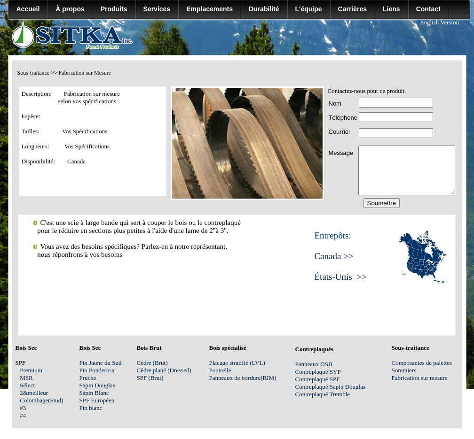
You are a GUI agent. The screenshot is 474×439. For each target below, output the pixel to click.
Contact (428, 9)
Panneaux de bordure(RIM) (242, 377)
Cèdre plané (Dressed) (164, 370)
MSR (31, 377)
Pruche (87, 377)
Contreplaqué (312, 379)
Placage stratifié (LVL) (237, 362)
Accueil (28, 9)
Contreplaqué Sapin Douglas (330, 386)
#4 (29, 415)
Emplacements (209, 9)
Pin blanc (91, 407)
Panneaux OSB (313, 364)
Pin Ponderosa (97, 370)
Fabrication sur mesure (420, 377)
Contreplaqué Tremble (322, 394)
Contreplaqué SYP (318, 371)
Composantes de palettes (422, 362)
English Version (439, 22)
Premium (31, 370)
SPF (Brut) (155, 377)
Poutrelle (220, 370)
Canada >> (334, 256)
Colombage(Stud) (41, 400)
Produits (114, 9)
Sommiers (404, 370)
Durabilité (264, 9)
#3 (29, 407)
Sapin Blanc (94, 392)
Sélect (30, 385)
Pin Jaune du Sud (100, 362)
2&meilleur (34, 392)
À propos (69, 9)
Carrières (352, 9)
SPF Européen (97, 400)
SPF (335, 379)
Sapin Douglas (97, 385)
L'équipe (308, 9)
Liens (391, 9)
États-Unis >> (341, 277)
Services (157, 9)
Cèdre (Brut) (153, 362)
